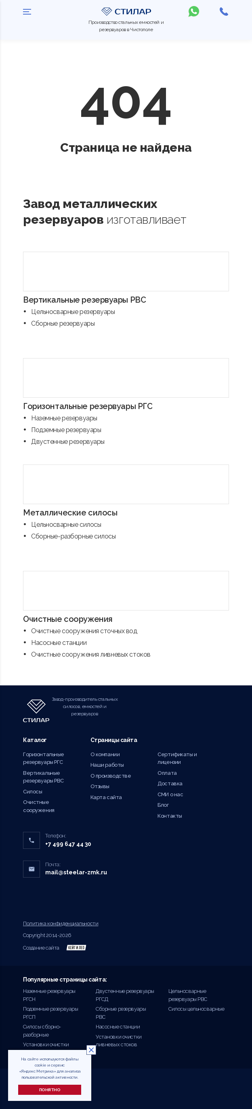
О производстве (110, 776)
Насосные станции (58, 643)
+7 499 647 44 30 (68, 844)
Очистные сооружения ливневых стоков (91, 654)
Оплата (167, 773)
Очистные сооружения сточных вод (84, 631)
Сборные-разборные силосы (73, 536)
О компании (105, 754)
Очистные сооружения (68, 619)
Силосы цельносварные (196, 1009)
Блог (163, 805)
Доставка (170, 783)
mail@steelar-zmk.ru (76, 872)
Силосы (32, 792)
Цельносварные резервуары (73, 312)
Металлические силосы (70, 512)
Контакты (170, 816)
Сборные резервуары (62, 323)
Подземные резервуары (66, 430)
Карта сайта (106, 797)
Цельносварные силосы (66, 524)
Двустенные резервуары (68, 441)
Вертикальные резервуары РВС (84, 300)
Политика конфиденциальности (60, 923)
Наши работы (107, 765)
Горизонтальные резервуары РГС (87, 406)
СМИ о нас (170, 794)
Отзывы (99, 786)
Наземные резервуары (64, 418)
